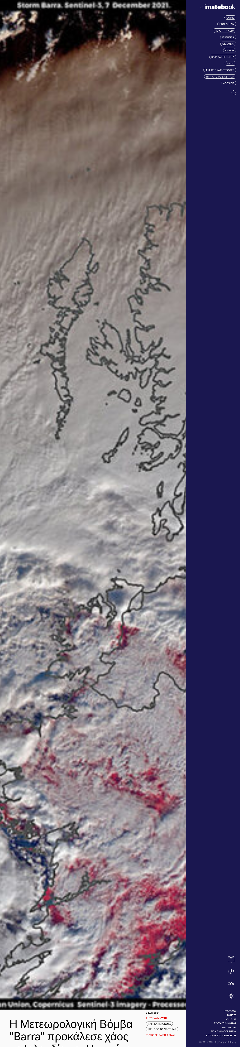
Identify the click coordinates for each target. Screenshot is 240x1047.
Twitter (231, 1015)
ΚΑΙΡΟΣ (229, 50)
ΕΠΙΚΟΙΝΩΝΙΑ (229, 1027)
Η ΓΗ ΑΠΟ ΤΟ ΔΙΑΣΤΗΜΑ (220, 76)
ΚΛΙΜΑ (230, 63)
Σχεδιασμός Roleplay (225, 1042)
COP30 (230, 17)
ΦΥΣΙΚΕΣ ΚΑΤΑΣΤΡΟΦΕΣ (220, 70)
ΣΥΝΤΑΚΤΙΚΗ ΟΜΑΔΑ (225, 1023)
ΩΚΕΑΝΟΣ (228, 43)
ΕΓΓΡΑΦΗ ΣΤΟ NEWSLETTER (221, 1035)
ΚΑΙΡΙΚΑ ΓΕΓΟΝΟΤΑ (222, 57)
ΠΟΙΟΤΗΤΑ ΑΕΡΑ (224, 30)
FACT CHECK (226, 24)
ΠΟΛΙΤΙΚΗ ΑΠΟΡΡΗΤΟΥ (223, 1031)
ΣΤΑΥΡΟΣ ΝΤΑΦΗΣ (156, 1017)
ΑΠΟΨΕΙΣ (228, 83)
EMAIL (172, 1035)
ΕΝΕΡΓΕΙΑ (228, 37)
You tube (231, 1019)
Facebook (230, 1011)
